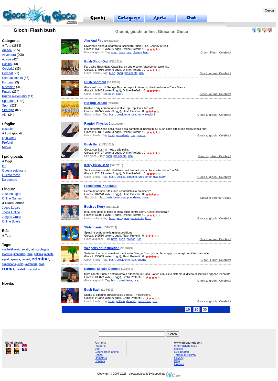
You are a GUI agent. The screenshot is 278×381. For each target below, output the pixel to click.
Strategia (8, 110)
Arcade (7, 50)
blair (145, 52)
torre (30, 254)
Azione (7, 59)
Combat (7, 73)
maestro (7, 254)
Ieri (4, 166)
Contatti (179, 364)
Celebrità (8, 68)
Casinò (7, 64)
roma (8, 268)
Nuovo (6, 147)
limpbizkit (19, 254)
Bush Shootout (95, 82)
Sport (5, 105)
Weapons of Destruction (102, 248)
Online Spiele (11, 221)
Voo (97, 348)
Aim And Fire (93, 41)
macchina (34, 269)
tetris (34, 249)
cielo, (20, 264)
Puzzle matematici (14, 96)
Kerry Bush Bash (96, 165)
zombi (25, 249)
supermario (9, 264)
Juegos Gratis (11, 217)
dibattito (132, 176)
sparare (15, 259)
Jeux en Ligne (11, 194)
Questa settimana (14, 170)
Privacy (179, 357)
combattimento (11, 249)
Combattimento (12, 78)
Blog (177, 361)
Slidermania (93, 227)
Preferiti (7, 142)
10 (188, 309)
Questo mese (11, 175)
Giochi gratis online (107, 351)
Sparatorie (9, 101)
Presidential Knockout (100, 186)
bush (122, 52)
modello (21, 269)
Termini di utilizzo (185, 354)
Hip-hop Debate (95, 103)
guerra (141, 135)
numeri (26, 259)
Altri (4, 115)
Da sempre (9, 180)
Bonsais (100, 361)
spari (114, 52)
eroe (41, 264)
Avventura (9, 55)
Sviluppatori (181, 351)
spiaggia (43, 249)
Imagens (100, 345)
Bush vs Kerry (94, 206)
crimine (40, 258)
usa (141, 73)
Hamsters (101, 357)
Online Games (12, 198)
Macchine (8, 87)
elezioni (150, 114)
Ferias (99, 354)
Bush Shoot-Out (96, 61)
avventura (31, 264)
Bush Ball (91, 144)
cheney (137, 52)
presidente (130, 73)
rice (128, 52)
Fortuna (7, 82)
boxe (145, 197)
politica (38, 254)
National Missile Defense (102, 269)
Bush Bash (92, 289)
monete (49, 254)
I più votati (9, 138)
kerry (140, 114)
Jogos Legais (11, 207)
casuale (7, 129)
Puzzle (6, 91)
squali (5, 259)
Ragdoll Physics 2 (97, 123)
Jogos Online (11, 212)
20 (196, 309)
